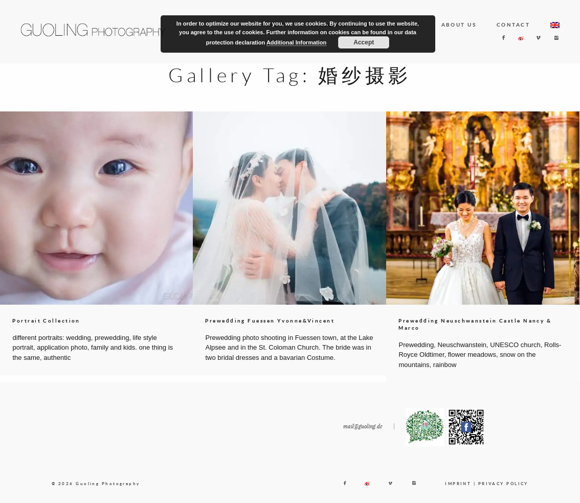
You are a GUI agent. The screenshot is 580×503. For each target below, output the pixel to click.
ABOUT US (459, 24)
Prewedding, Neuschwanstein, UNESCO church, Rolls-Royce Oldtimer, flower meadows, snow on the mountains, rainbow (479, 355)
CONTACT (513, 24)
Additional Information (296, 42)
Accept (363, 42)
